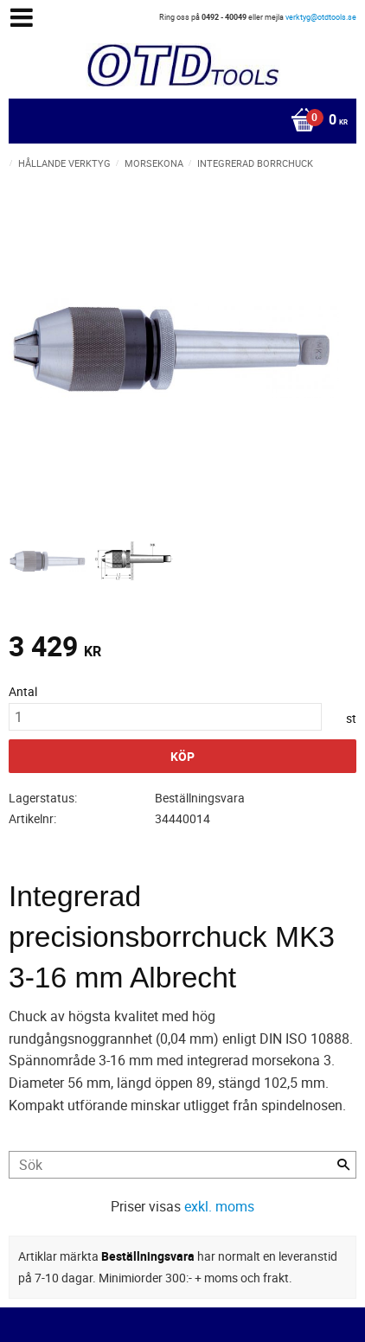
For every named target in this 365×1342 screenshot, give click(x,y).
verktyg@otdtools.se (320, 16)
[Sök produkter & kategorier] (182, 1165)
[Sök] (343, 1165)
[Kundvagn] (178, 121)
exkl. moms (219, 1206)
